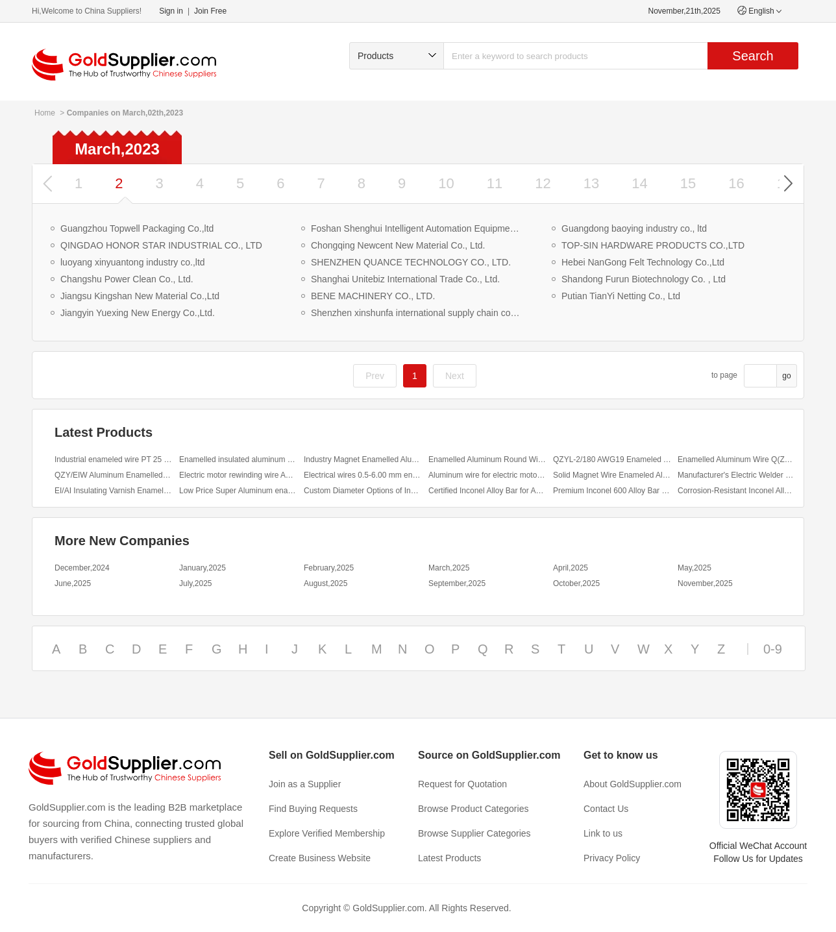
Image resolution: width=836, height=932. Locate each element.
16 (736, 183)
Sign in (171, 11)
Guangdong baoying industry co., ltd (634, 228)
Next (454, 376)
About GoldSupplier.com (633, 784)
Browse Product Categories (473, 808)
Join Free (210, 11)
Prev (374, 376)
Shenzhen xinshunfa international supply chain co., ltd (416, 313)
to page (724, 375)
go (786, 375)
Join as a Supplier (305, 784)
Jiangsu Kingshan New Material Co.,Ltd (139, 296)
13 (591, 183)
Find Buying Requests (313, 808)
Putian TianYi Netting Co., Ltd (620, 296)
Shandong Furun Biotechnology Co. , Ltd (643, 279)
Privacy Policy (612, 858)
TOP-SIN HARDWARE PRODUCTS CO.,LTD (652, 245)
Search (752, 56)
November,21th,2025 (684, 11)
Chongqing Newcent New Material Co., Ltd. (398, 245)
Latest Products (449, 858)
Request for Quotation (462, 784)
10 (446, 183)
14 (639, 183)
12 (542, 183)
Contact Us (606, 808)
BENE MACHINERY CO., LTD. (373, 296)
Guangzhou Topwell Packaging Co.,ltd (137, 228)
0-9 (772, 649)
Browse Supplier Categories (474, 833)
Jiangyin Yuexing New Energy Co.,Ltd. (137, 313)
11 (494, 183)
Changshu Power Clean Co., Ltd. (126, 279)
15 (688, 183)
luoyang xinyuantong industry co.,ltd (132, 262)
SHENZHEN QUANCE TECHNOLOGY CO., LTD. (411, 262)
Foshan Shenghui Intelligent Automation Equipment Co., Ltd (416, 228)
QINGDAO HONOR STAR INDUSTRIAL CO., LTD (161, 245)
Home (44, 112)
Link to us (603, 833)
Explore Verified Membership (327, 833)
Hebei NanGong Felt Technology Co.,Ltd (642, 262)
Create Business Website (320, 858)
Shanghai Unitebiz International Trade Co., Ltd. (405, 279)
